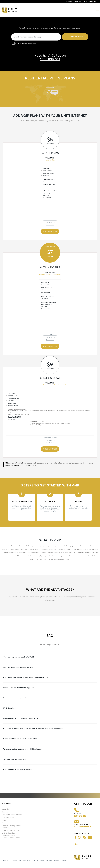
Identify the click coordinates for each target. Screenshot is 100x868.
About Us (5, 809)
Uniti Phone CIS (50, 222)
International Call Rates (50, 220)
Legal (4, 820)
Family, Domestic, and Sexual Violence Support (11, 837)
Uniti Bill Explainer (8, 833)
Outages (5, 812)
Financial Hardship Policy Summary (11, 827)
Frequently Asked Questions (12, 815)
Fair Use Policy (50, 225)
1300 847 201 (80, 816)
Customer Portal (8, 817)
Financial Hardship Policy (11, 830)
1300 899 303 (50, 59)
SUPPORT (73, 1)
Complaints (6, 823)
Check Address (50, 231)
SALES (90, 1)
